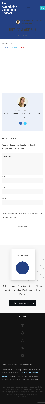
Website (5, 198)
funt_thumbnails (22, 29)
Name (4, 176)
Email (4, 187)
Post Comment (22, 226)
